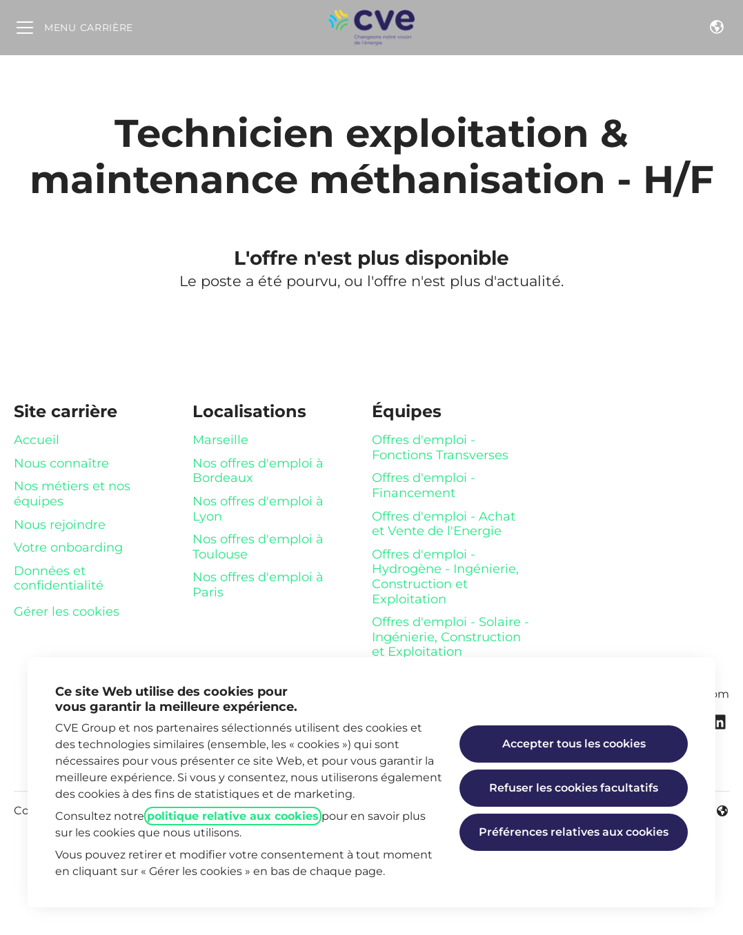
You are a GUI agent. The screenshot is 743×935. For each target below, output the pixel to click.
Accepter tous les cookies (574, 743)
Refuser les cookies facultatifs (573, 787)
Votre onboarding (68, 547)
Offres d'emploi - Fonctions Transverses (440, 447)
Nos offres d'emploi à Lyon (258, 509)
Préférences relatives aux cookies (573, 831)
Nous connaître (61, 463)
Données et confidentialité (58, 578)
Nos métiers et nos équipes (72, 494)
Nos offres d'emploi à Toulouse (258, 547)
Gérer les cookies (66, 611)
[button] (717, 27)
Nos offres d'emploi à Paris (258, 585)
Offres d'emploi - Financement (423, 485)
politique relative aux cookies (233, 816)
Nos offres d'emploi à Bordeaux (258, 471)
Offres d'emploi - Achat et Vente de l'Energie (443, 524)
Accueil (36, 440)
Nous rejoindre (60, 524)
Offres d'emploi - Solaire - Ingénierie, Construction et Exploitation (450, 636)
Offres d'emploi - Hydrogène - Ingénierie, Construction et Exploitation (445, 577)
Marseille (220, 440)
